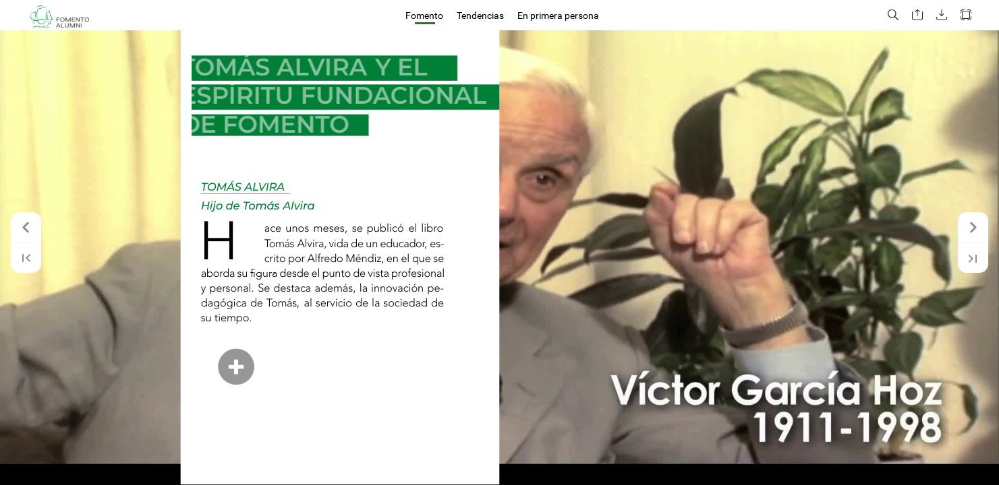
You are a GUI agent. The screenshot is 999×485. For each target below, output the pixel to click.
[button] (893, 15)
